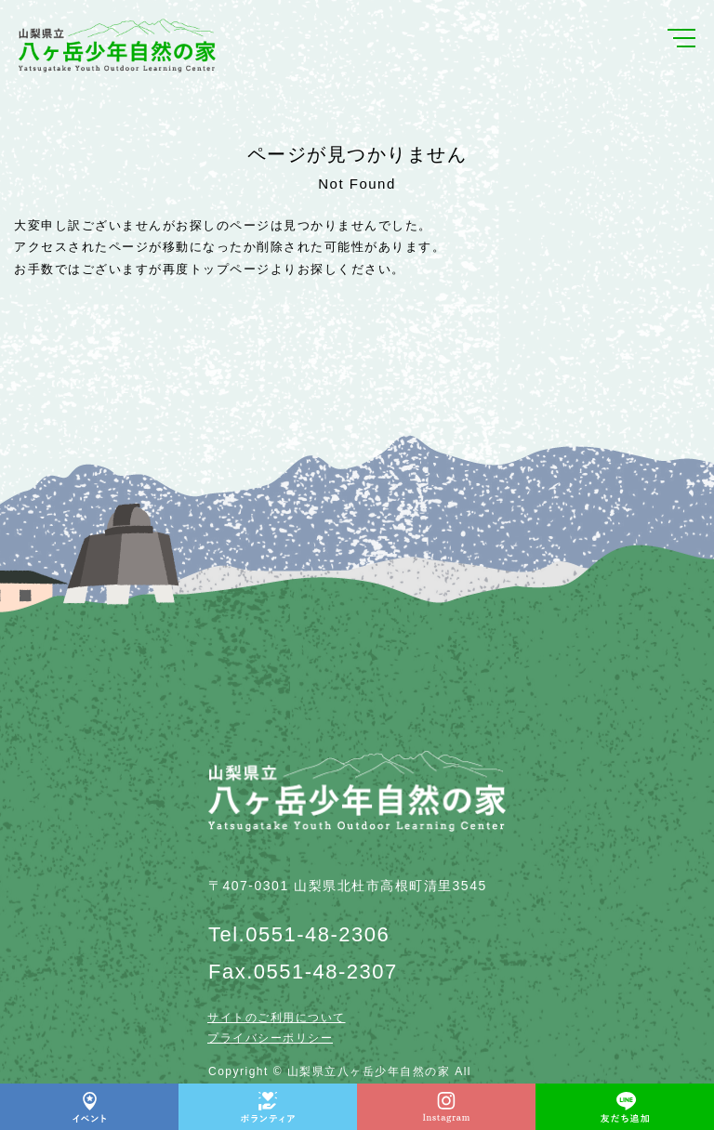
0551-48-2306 (317, 934)
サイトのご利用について (276, 1017)
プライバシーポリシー (270, 1038)
